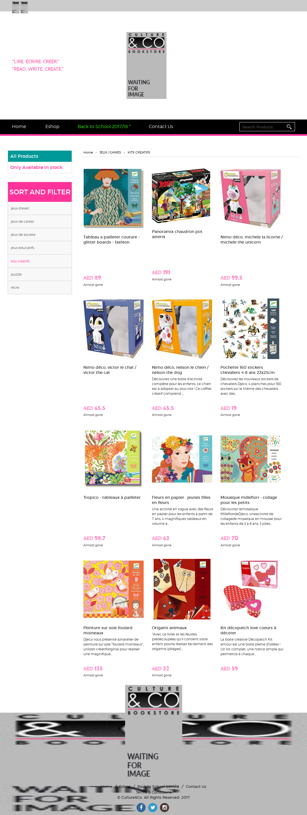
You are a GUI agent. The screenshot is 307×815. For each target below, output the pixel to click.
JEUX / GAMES (110, 152)
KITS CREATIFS (20, 261)
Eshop (52, 126)
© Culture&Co (129, 797)
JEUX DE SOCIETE (23, 234)
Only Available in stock (36, 167)
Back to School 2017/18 (158, 786)
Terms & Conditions (153, 792)
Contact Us (161, 126)
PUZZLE (16, 274)
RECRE (15, 287)
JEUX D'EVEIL (20, 208)
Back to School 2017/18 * (104, 126)
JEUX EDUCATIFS (22, 248)
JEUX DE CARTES (22, 221)
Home (19, 126)
